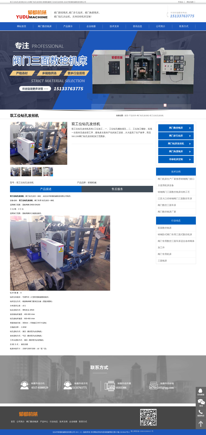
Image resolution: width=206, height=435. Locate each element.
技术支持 (114, 26)
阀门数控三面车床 (167, 205)
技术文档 (64, 422)
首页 (13, 422)
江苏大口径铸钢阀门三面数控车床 (175, 198)
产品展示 (68, 26)
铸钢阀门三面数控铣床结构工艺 (174, 192)
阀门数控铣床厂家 (167, 211)
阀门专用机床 (165, 254)
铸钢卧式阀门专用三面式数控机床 (175, 234)
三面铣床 (162, 260)
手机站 (180, 2)
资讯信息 (137, 26)
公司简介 (160, 26)
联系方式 (183, 26)
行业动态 (54, 422)
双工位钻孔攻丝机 (157, 116)
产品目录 (132, 116)
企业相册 (91, 26)
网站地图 (190, 2)
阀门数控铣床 (45, 26)
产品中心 (44, 422)
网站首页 (21, 26)
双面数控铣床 (165, 228)
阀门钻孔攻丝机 (143, 116)
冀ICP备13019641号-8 (121, 432)
